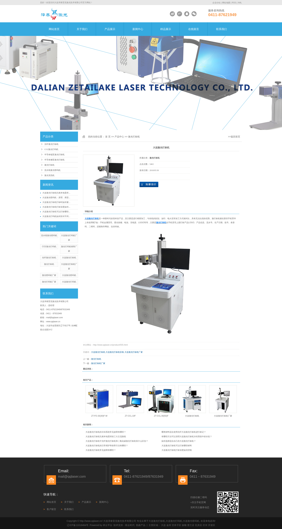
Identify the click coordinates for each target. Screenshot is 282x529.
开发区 (211, 525)
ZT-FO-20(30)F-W (99, 416)
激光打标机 (49, 165)
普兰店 (190, 525)
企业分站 (216, 3)
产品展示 (110, 29)
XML (240, 3)
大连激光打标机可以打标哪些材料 (177, 445)
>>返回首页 (234, 136)
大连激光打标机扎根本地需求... (56, 193)
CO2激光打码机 (51, 149)
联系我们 (221, 29)
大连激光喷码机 (69, 275)
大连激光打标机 (69, 257)
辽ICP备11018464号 (77, 525)
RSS (234, 3)
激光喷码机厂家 (49, 275)
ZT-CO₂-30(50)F (161, 416)
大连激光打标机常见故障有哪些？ (101, 450)
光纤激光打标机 (51, 144)
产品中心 (119, 136)
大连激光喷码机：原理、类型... (56, 197)
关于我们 (82, 29)
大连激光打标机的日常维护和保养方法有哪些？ (107, 445)
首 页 (108, 136)
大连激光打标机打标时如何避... (56, 202)
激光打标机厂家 (98, 363)
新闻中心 (137, 29)
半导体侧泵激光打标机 (54, 160)
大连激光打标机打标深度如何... (56, 207)
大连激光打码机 (69, 282)
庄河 (205, 525)
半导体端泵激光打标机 (54, 154)
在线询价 (148, 184)
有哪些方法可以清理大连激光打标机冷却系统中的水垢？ (187, 436)
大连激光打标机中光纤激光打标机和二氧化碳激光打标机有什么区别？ (117, 441)
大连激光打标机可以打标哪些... (56, 211)
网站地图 (226, 3)
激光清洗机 (49, 175)
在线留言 (193, 29)
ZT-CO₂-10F (130, 416)
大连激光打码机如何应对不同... (56, 216)
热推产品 (140, 525)
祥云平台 (107, 525)
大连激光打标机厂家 (134, 352)
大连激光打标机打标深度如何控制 (177, 450)
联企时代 (130, 525)
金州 (168, 525)
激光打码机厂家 (49, 282)
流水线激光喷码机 (52, 170)
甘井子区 (176, 525)
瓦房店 (198, 525)
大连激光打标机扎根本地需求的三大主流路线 (106, 436)
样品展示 (165, 29)
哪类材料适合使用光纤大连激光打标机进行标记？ (184, 432)
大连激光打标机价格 (115, 352)
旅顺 (184, 525)
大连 (163, 525)
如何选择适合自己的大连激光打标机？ (179, 441)
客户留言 (51, 509)
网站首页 (54, 29)
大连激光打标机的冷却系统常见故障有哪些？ (106, 432)
